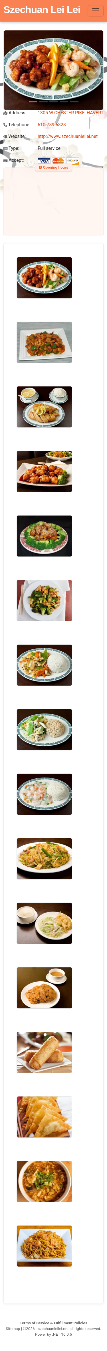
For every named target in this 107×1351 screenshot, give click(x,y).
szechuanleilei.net (53, 1328)
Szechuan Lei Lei (41, 9)
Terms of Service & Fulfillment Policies (53, 1323)
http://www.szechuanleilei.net (68, 136)
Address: (15, 112)
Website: (14, 136)
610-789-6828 (52, 124)
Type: (11, 148)
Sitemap (13, 1328)
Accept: (13, 160)
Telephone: (16, 124)
